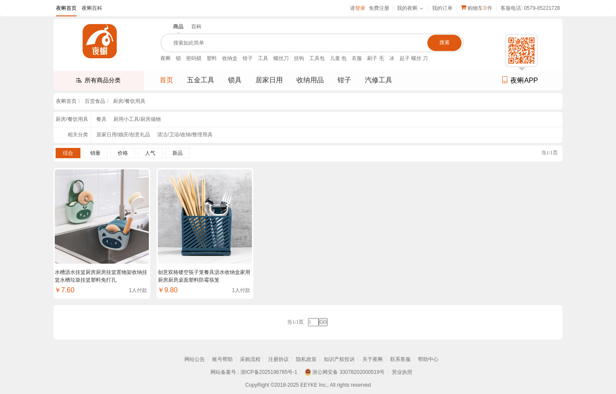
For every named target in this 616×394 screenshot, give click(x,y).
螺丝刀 (281, 58)
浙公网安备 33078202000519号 (348, 372)
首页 (166, 80)
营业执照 (402, 372)
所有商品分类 (103, 80)
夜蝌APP (519, 80)
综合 (68, 153)
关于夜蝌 (372, 359)
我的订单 (442, 8)
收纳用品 (310, 80)
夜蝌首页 (66, 8)
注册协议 (278, 359)
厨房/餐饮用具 (129, 101)
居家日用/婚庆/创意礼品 (123, 135)
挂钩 (299, 58)
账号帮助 (222, 359)
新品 (177, 153)
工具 (263, 58)
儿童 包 (338, 58)
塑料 (212, 58)
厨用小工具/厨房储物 (137, 119)
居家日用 (269, 80)
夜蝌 (165, 58)
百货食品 (95, 101)
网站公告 (194, 359)
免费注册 (379, 8)
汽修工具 (378, 80)
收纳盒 (229, 58)
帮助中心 (428, 359)
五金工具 (200, 80)
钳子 (248, 58)
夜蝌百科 (92, 8)
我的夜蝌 (407, 8)
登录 (360, 8)
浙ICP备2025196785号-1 (268, 372)
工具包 (317, 58)
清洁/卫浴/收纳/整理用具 (185, 135)
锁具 (235, 80)
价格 (123, 153)
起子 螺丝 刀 (414, 58)
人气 (150, 153)
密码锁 (193, 58)
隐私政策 (306, 359)
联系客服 (400, 359)
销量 (95, 153)
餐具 (101, 119)
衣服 (357, 58)
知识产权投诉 (339, 359)
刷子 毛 (375, 58)
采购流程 (250, 359)
